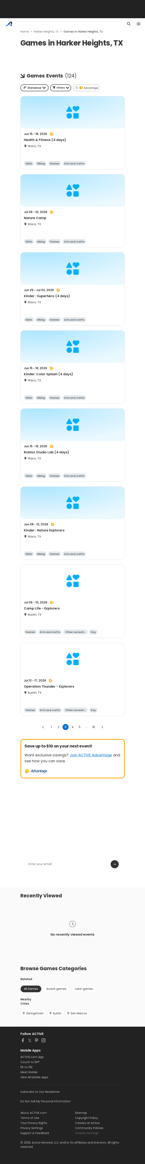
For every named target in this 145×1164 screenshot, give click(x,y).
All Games (31, 989)
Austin (55, 1013)
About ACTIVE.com (33, 1113)
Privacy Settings (31, 1128)
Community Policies (89, 1128)
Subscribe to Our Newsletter (40, 1092)
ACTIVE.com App (32, 1057)
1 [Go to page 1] (51, 727)
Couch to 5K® (29, 1062)
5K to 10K (26, 1067)
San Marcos (77, 1013)
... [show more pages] (87, 727)
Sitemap (81, 1113)
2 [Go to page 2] (58, 727)
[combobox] (34, 87)
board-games (56, 989)
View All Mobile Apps (34, 1077)
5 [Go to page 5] (79, 727)
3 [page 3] (65, 727)
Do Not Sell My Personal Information (45, 1101)
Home (24, 32)
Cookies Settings (86, 1133)
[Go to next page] (102, 727)
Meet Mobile (29, 1072)
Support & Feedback (34, 1133)
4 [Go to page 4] (73, 727)
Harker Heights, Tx (46, 32)
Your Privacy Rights (33, 1123)
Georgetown (33, 1013)
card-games (84, 989)
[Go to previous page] (43, 727)
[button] (60, 87)
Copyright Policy (86, 1118)
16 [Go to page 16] (93, 727)
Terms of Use (29, 1118)
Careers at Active (87, 1123)
